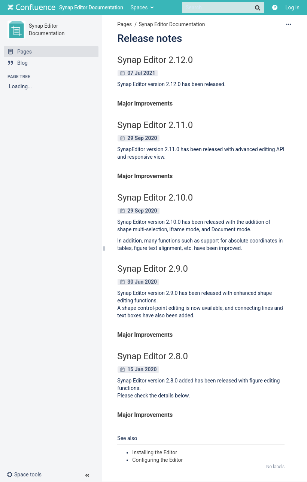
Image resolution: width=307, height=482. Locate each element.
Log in (292, 7)
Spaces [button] (139, 7)
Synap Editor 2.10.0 (155, 197)
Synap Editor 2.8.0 (152, 356)
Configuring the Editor (157, 460)
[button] (27, 474)
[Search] (223, 7)
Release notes (149, 38)
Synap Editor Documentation (172, 24)
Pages (124, 24)
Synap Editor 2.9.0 (152, 268)
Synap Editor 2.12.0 (155, 60)
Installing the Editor (154, 452)
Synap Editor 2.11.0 (155, 125)
